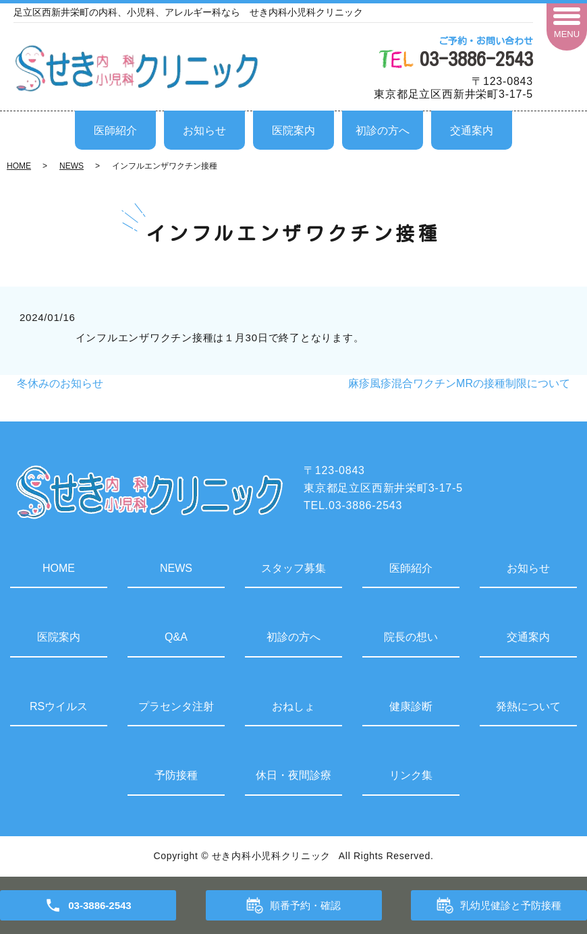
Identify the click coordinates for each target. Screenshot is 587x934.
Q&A (176, 637)
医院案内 (293, 130)
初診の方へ (383, 130)
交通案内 (471, 130)
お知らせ (204, 130)
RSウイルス (59, 706)
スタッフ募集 (293, 568)
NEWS (71, 166)
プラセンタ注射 (176, 706)
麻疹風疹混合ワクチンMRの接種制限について (459, 383)
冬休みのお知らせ (60, 383)
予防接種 (176, 775)
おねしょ (293, 706)
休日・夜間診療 (293, 775)
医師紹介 (115, 130)
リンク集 (410, 775)
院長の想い (411, 637)
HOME (19, 166)
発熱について (528, 706)
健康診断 (410, 706)
